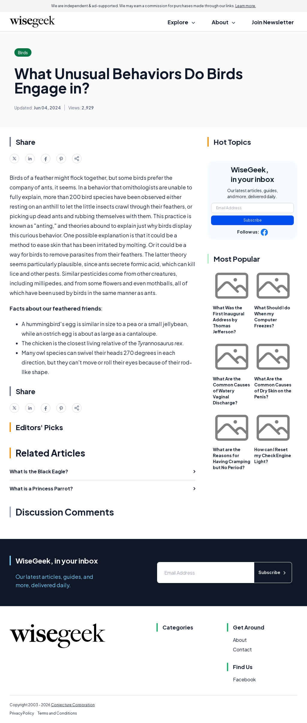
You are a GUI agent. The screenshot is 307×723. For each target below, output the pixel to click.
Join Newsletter (273, 22)
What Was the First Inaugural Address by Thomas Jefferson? (228, 319)
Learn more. (245, 6)
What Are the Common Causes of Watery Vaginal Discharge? (231, 390)
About (240, 640)
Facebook (244, 679)
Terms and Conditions (57, 713)
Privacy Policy (22, 713)
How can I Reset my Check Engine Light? (272, 455)
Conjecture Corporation (73, 705)
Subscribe (252, 220)
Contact (242, 649)
